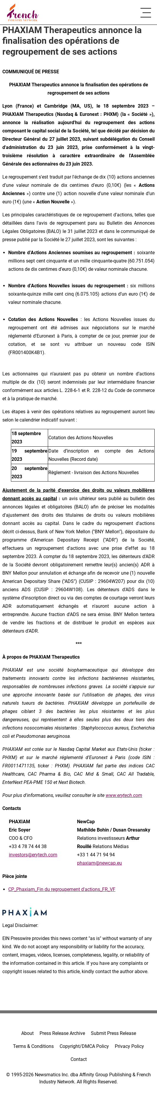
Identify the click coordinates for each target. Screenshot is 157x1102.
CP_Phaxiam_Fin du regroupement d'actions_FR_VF (61, 889)
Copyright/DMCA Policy (84, 1046)
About (27, 1033)
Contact (79, 1059)
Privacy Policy (129, 1046)
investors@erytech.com (33, 855)
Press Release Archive (62, 1033)
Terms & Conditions (33, 1046)
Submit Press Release (113, 1033)
